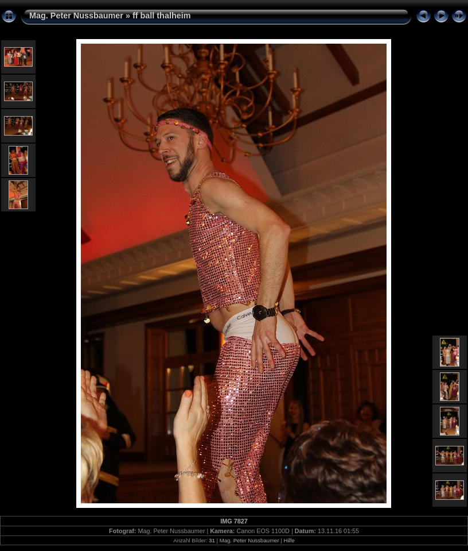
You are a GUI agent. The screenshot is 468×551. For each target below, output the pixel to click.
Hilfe (288, 540)
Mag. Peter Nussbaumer (76, 15)
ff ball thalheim (161, 15)
